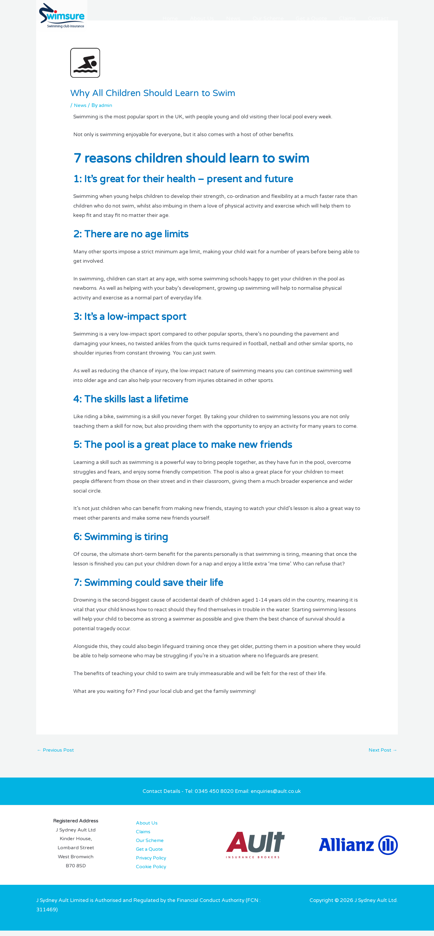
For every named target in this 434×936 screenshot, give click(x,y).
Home (213, 18)
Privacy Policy (147, 862)
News (263, 18)
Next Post (381, 750)
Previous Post (56, 750)
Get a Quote (328, 18)
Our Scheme (291, 18)
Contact (381, 18)
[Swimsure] (61, 15)
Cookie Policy (147, 872)
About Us (238, 18)
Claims (357, 18)
